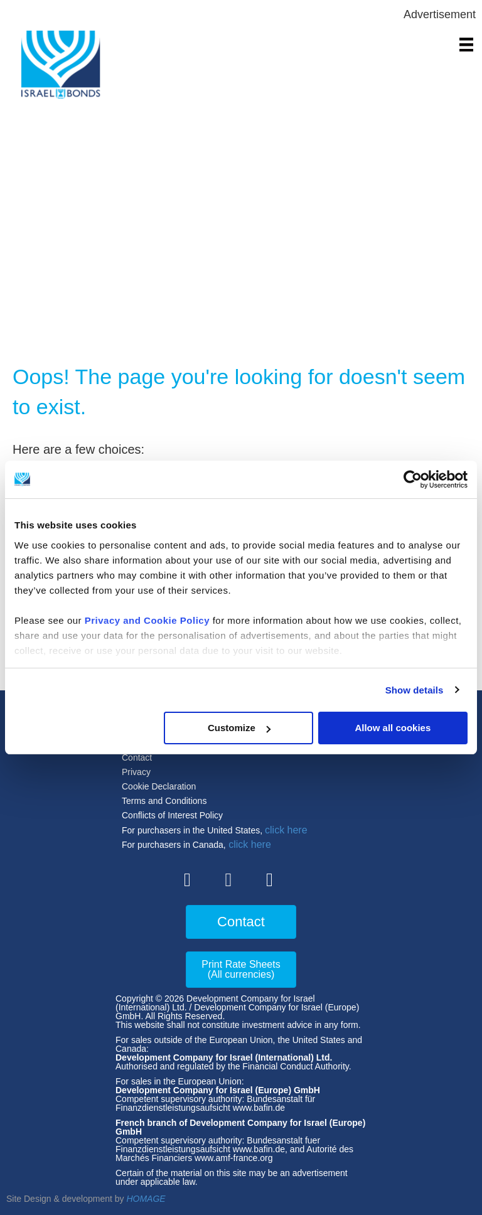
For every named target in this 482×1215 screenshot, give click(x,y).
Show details (414, 690)
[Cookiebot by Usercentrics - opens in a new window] (413, 479)
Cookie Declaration (159, 786)
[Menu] (466, 44)
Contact (137, 757)
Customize (239, 727)
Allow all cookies (393, 727)
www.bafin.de (259, 1108)
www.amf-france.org (233, 1158)
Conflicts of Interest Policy (172, 815)
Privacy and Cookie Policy (147, 620)
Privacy (136, 772)
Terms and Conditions (164, 801)
